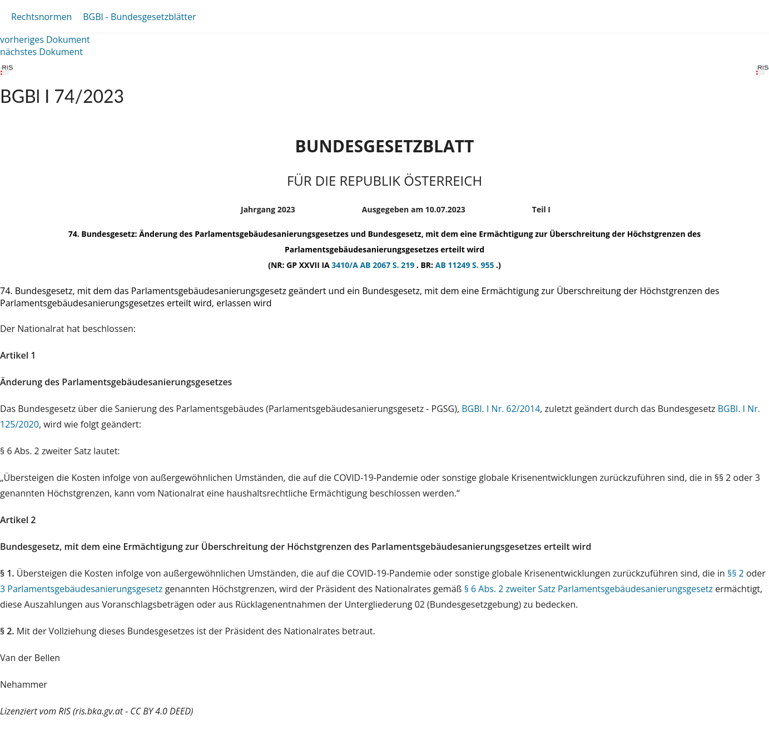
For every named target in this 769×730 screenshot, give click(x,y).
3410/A (345, 265)
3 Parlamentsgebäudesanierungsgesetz (81, 589)
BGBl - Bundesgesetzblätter (139, 17)
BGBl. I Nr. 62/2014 (501, 409)
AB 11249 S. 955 (465, 265)
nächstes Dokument (41, 52)
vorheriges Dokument (45, 39)
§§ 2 (735, 573)
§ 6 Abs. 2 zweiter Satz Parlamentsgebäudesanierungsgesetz (588, 589)
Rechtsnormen (41, 17)
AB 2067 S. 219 (388, 265)
